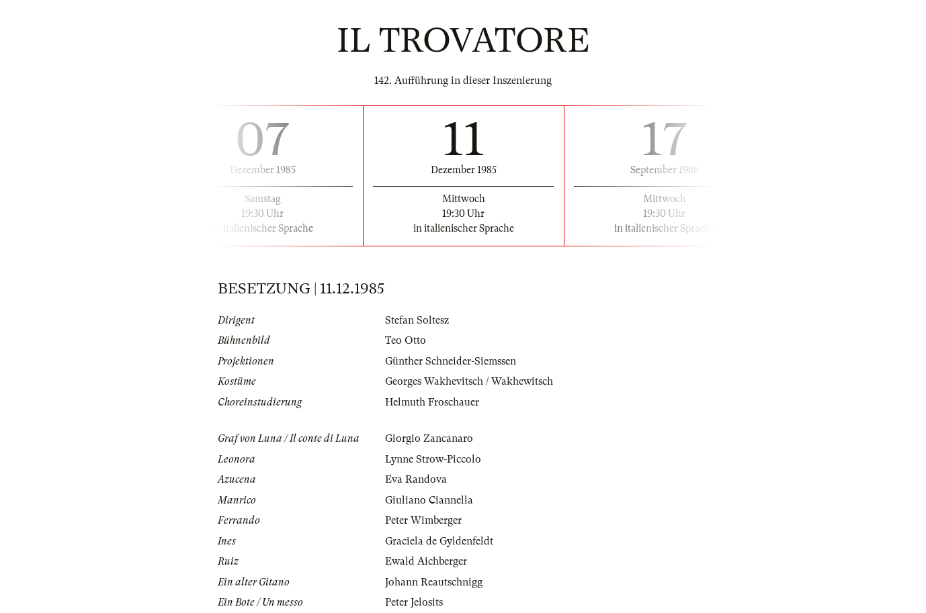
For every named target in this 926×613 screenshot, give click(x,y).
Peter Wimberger (423, 520)
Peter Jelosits (414, 602)
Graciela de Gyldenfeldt (439, 541)
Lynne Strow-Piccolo (433, 459)
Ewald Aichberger (426, 561)
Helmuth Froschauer (432, 402)
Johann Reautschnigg (433, 582)
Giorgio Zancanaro (429, 438)
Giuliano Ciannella (429, 500)
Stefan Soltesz (417, 320)
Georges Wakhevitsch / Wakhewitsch (469, 381)
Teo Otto (405, 340)
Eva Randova (416, 479)
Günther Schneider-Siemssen (450, 361)
